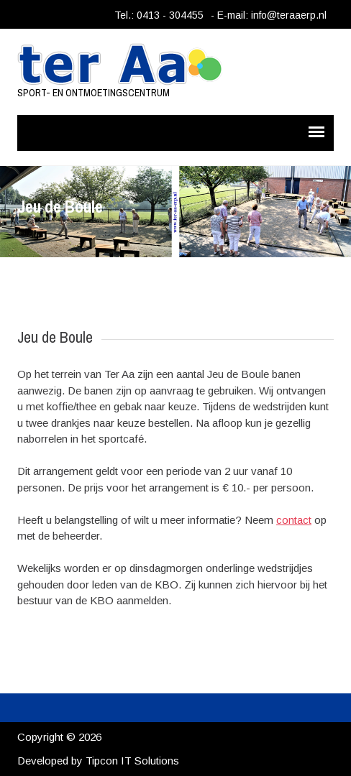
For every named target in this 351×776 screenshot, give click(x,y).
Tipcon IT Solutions (132, 760)
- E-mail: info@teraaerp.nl (269, 15)
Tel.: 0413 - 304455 (159, 15)
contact (293, 520)
